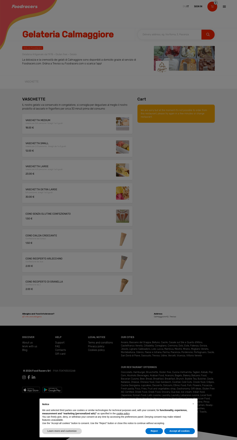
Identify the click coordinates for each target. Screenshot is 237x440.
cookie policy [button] (122, 413)
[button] (193, 403)
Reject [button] (154, 431)
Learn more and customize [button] (62, 431)
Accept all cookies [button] (180, 431)
